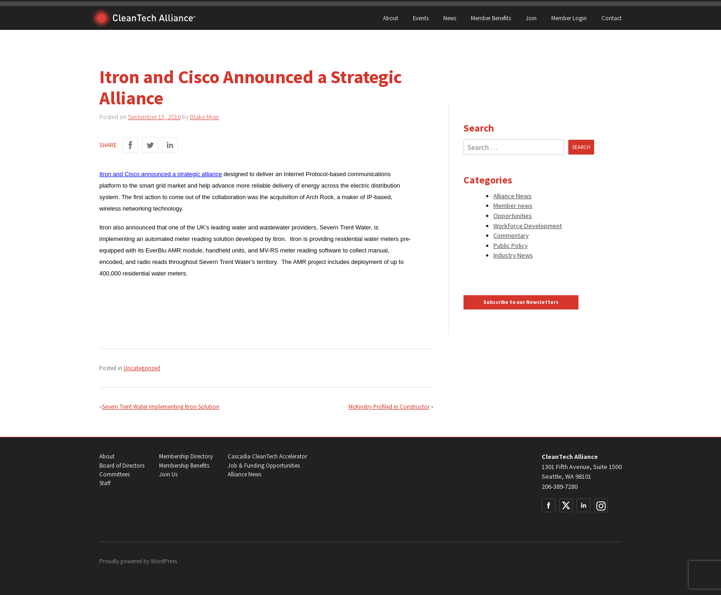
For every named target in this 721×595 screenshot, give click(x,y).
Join (531, 18)
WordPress (164, 561)
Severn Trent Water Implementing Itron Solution (160, 406)
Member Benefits (491, 18)
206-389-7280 (560, 486)
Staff (104, 483)
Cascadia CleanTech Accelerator (267, 456)
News (449, 18)
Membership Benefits (184, 465)
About (390, 18)
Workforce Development (527, 226)
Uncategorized (142, 368)
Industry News (513, 255)
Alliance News (512, 196)
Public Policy (510, 245)
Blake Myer (204, 117)
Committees (114, 474)
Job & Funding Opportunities (264, 465)
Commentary (511, 235)
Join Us (168, 474)
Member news (512, 205)
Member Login (569, 18)
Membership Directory (186, 456)
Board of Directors (121, 465)
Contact (611, 18)
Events (421, 18)
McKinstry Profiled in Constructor (389, 406)
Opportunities (512, 216)
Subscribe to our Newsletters (521, 302)
